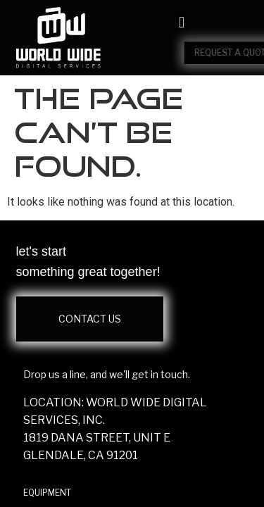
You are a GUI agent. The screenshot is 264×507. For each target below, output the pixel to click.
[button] (181, 23)
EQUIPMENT (47, 492)
